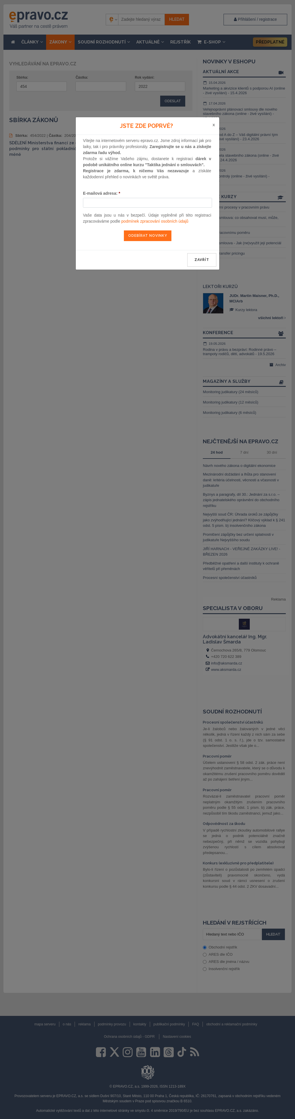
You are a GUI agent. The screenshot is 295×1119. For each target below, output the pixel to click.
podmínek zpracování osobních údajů (154, 221)
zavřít (201, 260)
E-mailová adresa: (101, 193)
